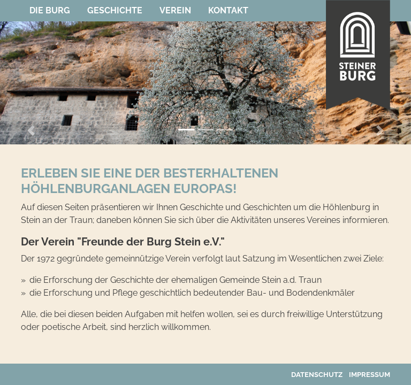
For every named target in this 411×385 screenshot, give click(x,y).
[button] (31, 130)
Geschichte (114, 10)
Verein (175, 10)
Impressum (369, 375)
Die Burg (49, 10)
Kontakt (228, 10)
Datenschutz (316, 375)
